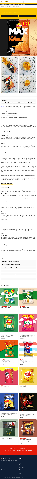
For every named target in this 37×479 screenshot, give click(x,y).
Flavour (20, 464)
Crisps (3, 6)
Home (1, 6)
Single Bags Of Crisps (8, 6)
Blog (20, 473)
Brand (20, 462)
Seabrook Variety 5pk (23, 360)
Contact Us (2, 472)
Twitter (7, 102)
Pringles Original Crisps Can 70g (5, 386)
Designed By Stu (20, 477)
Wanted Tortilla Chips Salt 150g (5, 412)
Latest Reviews (21, 467)
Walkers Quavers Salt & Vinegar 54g (6, 307)
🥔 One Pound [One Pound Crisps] (4, 1)
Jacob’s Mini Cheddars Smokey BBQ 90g (25, 439)
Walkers (2, 106)
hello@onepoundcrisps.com (23, 472)
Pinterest (30, 102)
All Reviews (21, 460)
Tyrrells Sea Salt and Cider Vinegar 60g (6, 438)
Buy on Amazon (9, 16)
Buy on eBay (27, 16)
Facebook (18, 102)
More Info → (3, 311)
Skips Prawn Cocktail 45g (23, 386)
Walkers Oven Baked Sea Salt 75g (24, 307)
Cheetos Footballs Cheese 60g (5, 360)
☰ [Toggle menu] (22, 1)
